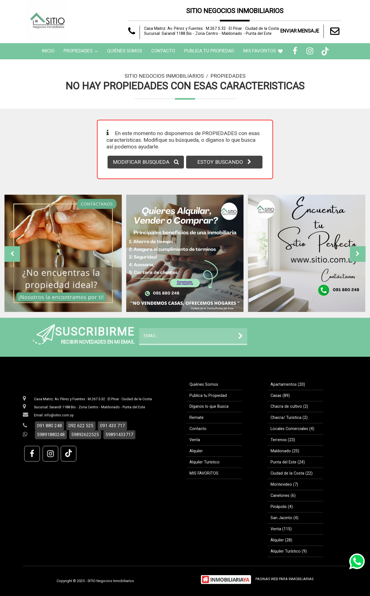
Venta (194, 440)
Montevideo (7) (284, 484)
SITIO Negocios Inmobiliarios (164, 76)
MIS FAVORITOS (263, 50)
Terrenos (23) (283, 440)
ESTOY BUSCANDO (224, 162)
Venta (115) (281, 529)
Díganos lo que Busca (208, 406)
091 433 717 (112, 425)
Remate (196, 417)
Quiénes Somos (124, 50)
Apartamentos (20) (288, 384)
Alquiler (196, 451)
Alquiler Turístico (204, 462)
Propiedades (81, 50)
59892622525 (85, 434)
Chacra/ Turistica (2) (289, 417)
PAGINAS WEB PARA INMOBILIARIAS (284, 579)
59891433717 (119, 434)
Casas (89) (280, 395)
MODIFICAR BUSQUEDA (146, 162)
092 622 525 (81, 425)
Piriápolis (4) (282, 506)
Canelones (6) (283, 495)
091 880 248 (49, 425)
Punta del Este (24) (288, 462)
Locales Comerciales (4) (292, 428)
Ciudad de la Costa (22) (292, 473)
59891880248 (51, 434)
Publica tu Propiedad (209, 50)
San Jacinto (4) (284, 518)
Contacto (163, 50)
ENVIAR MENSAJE (310, 31)
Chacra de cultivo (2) (289, 406)
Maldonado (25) (285, 451)
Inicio (48, 50)
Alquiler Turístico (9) (289, 551)
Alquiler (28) (281, 540)
